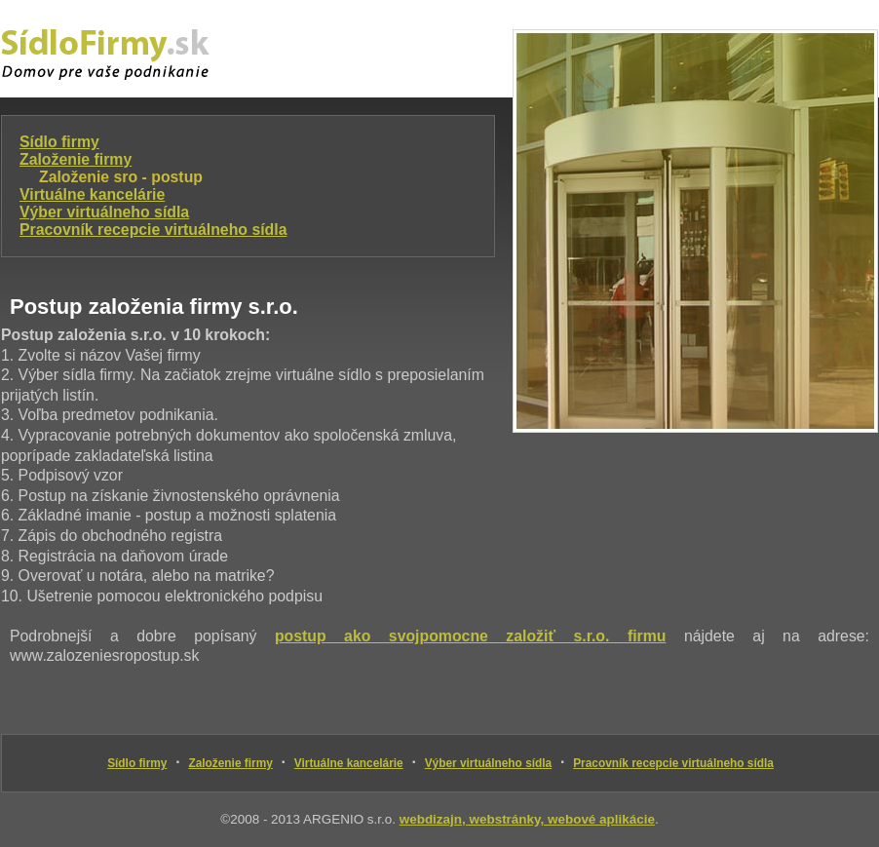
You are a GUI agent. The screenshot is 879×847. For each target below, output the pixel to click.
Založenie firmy (75, 159)
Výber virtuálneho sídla (104, 212)
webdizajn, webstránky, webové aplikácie (527, 819)
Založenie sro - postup (121, 177)
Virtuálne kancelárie (92, 194)
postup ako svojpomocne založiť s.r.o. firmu (471, 636)
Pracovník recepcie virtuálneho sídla (153, 229)
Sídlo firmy (59, 142)
